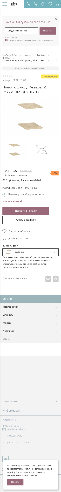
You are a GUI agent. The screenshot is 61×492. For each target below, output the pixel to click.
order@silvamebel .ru (16, 429)
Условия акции (11, 37)
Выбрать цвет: (10, 246)
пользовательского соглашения (40, 40)
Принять (15, 482)
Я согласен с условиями (30, 40)
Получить (47, 31)
